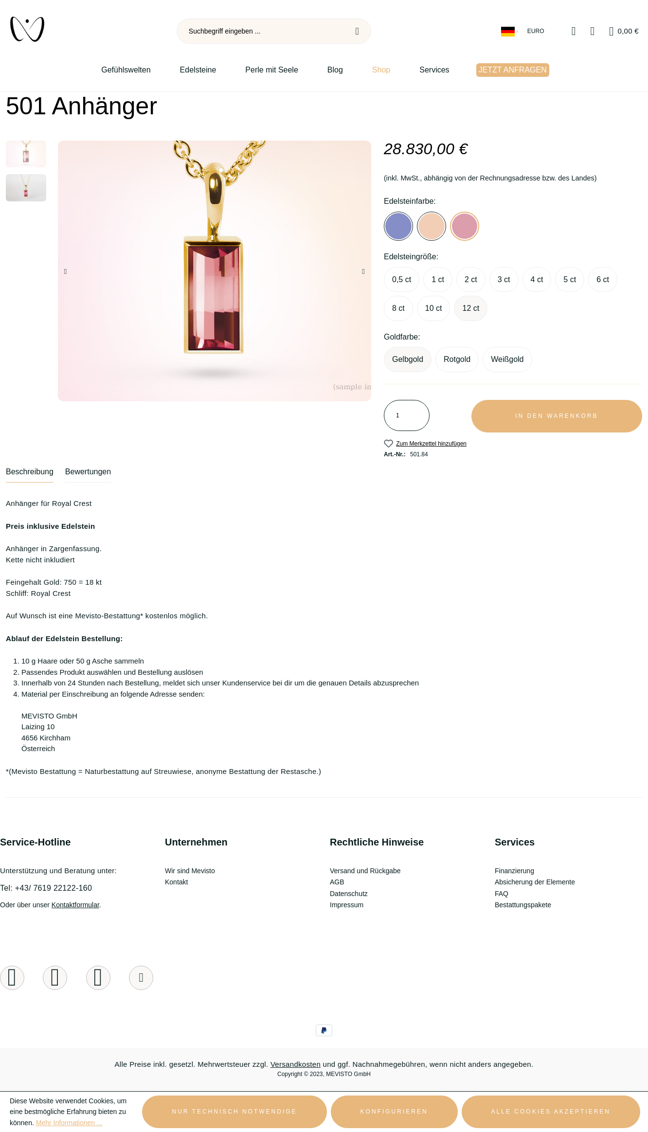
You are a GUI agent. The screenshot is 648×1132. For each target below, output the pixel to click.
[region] (189, 271)
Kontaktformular (75, 905)
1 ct (438, 279)
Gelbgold (407, 359)
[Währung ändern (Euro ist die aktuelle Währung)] (536, 31)
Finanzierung (514, 871)
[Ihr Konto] (592, 31)
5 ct (569, 279)
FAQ (501, 894)
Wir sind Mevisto (190, 871)
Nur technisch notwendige (234, 1111)
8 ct (398, 308)
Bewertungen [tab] (88, 471)
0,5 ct (401, 279)
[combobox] (260, 31)
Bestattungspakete (523, 905)
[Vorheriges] (65, 271)
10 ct (433, 308)
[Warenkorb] (624, 31)
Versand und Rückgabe (365, 871)
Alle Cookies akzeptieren (551, 1111)
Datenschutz (349, 894)
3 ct (504, 279)
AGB (337, 882)
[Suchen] (357, 31)
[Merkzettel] (573, 31)
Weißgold (507, 359)
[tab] (30, 475)
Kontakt (176, 882)
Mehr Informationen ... (69, 1123)
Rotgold (457, 359)
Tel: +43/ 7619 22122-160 (46, 888)
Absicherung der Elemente (535, 882)
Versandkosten (295, 1064)
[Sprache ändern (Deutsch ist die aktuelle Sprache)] (510, 31)
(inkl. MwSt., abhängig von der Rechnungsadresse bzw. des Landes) (490, 178)
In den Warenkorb (556, 416)
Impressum (346, 905)
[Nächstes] (363, 271)
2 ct (471, 279)
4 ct (537, 279)
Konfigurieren (394, 1111)
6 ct (602, 279)
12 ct (470, 308)
